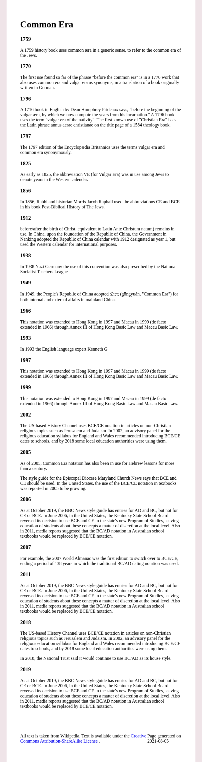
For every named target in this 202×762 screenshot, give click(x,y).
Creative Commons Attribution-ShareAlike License (83, 738)
